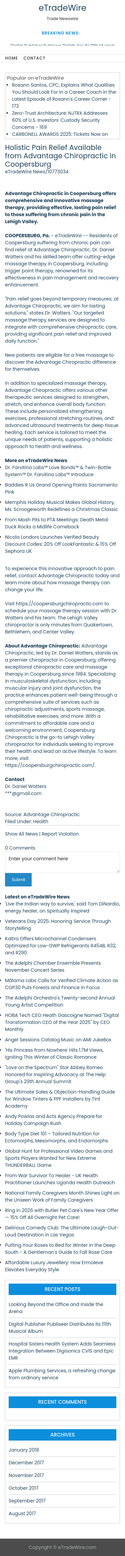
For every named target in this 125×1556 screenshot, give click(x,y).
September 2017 (27, 1500)
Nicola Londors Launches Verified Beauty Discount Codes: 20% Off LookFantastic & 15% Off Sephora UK (60, 544)
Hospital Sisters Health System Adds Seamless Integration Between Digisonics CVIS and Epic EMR (62, 1351)
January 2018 (24, 1450)
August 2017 (22, 1513)
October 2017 (24, 1488)
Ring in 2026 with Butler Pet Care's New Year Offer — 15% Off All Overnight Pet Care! (61, 1214)
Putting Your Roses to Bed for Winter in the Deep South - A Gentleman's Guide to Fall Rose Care (60, 1249)
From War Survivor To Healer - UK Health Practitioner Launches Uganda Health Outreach (60, 1179)
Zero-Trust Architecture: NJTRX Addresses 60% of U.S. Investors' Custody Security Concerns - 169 (60, 120)
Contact (34, 58)
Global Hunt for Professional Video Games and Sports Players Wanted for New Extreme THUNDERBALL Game (59, 1158)
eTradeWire (62, 8)
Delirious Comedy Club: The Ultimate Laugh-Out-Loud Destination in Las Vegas (62, 1231)
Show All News (21, 834)
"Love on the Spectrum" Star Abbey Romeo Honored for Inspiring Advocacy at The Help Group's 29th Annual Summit (55, 1074)
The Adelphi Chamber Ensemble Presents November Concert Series (53, 966)
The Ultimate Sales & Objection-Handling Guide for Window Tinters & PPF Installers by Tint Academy (60, 1099)
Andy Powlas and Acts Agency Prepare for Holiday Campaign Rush (53, 1120)
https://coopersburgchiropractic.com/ (50, 765)
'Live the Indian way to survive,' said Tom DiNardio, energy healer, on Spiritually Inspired (62, 907)
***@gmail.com (23, 793)
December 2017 (26, 1462)
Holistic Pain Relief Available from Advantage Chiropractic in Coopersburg (60, 156)
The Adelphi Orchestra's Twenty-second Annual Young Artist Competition (60, 1001)
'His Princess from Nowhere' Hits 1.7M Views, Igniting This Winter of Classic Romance (54, 1053)
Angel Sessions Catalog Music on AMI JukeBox (58, 1039)
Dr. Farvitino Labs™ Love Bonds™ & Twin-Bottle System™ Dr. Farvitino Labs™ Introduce (58, 471)
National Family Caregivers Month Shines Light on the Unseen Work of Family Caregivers (62, 1196)
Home (11, 58)
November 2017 (26, 1475)
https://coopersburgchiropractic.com (59, 603)
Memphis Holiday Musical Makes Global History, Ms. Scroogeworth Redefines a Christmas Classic (61, 506)
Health (40, 821)
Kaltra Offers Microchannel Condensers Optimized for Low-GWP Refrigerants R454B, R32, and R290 (60, 945)
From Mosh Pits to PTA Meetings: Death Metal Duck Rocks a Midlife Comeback (56, 523)
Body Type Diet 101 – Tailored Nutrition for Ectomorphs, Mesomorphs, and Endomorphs (56, 1137)
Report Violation (60, 834)
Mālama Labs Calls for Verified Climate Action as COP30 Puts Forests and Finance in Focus (61, 984)
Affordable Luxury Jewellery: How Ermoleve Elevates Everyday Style (54, 1266)
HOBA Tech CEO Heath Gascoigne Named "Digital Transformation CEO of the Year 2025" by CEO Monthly (62, 1022)
